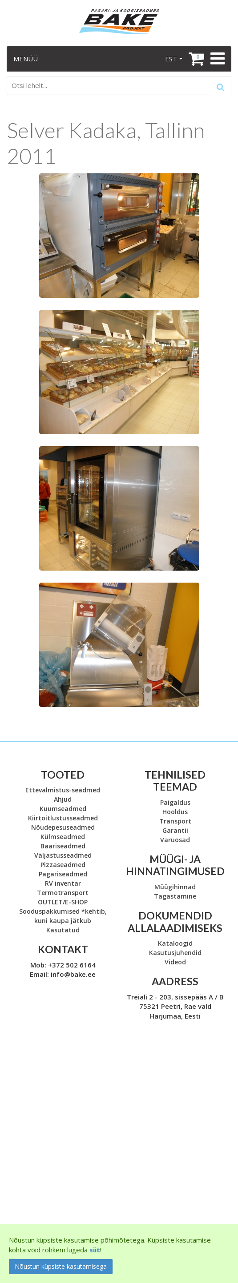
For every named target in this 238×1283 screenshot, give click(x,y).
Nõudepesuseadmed (63, 827)
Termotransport (63, 892)
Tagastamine (175, 896)
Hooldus (175, 811)
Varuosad (175, 839)
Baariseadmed (62, 846)
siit (94, 1249)
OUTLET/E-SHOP (63, 902)
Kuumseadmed (63, 808)
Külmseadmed (62, 836)
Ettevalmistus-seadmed (62, 790)
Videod (175, 962)
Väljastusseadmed (63, 855)
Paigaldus (175, 802)
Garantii (175, 830)
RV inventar (63, 883)
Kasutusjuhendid (175, 952)
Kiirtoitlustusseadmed (63, 818)
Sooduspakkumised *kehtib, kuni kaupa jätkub (63, 916)
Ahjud (63, 799)
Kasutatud (63, 930)
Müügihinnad (175, 887)
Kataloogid (175, 943)
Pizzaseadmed (62, 864)
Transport (175, 821)
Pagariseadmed (63, 874)
